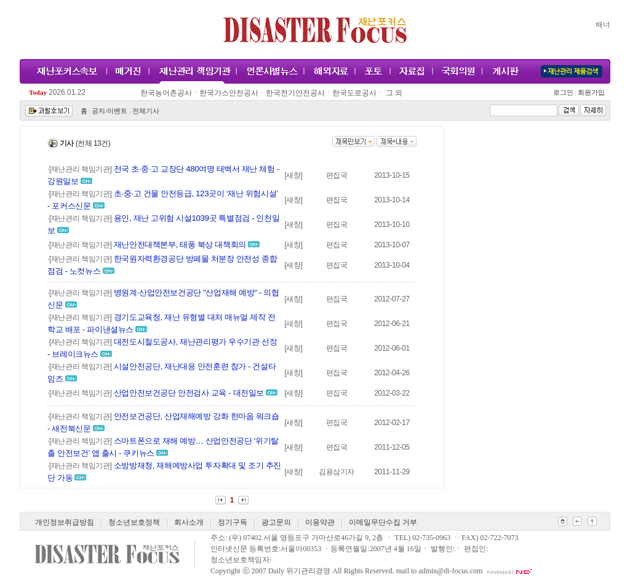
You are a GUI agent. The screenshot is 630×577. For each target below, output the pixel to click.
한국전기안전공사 (295, 93)
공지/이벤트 (109, 111)
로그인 (564, 92)
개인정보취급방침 (64, 522)
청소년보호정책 (134, 522)
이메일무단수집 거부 (383, 522)
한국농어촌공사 (166, 93)
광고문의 (276, 522)
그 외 (393, 93)
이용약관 (320, 522)
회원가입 (590, 92)
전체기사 (145, 111)
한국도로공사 (354, 93)
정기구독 (232, 522)
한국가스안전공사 (228, 93)
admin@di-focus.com (450, 571)
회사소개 (189, 522)
